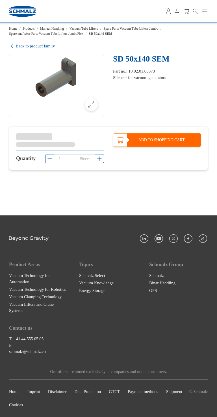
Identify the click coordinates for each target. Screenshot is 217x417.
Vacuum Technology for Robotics (37, 289)
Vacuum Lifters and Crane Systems (31, 307)
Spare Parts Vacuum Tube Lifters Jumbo (130, 28)
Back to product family (32, 46)
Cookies (16, 405)
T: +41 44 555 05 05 (26, 339)
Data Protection (88, 391)
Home (13, 28)
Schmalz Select (92, 275)
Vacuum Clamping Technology (35, 296)
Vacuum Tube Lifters (84, 28)
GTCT (114, 391)
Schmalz (156, 275)
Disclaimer (57, 391)
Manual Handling (52, 28)
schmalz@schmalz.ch (27, 351)
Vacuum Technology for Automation (29, 278)
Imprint (33, 391)
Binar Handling (162, 283)
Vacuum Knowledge (96, 283)
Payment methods (143, 391)
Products (29, 28)
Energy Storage (92, 290)
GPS (153, 290)
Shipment (174, 391)
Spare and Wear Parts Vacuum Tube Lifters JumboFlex (46, 34)
